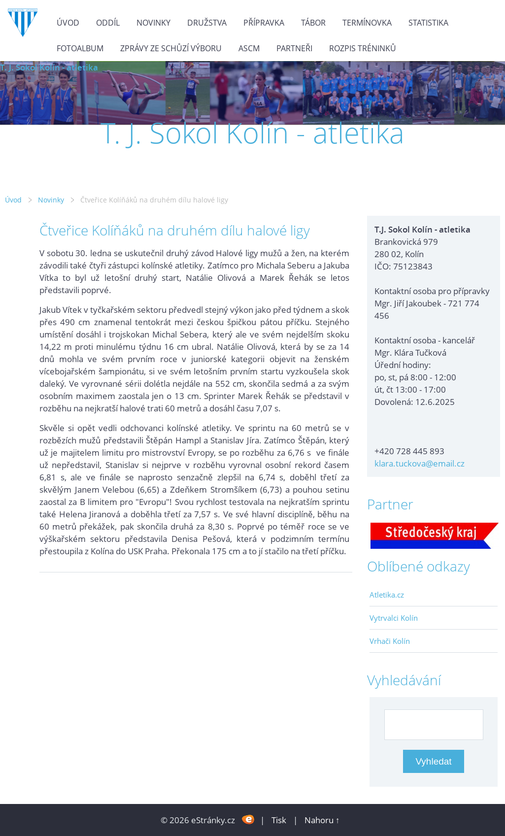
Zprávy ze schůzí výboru (171, 48)
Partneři (294, 48)
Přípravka (263, 22)
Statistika (428, 22)
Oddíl (108, 22)
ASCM (249, 48)
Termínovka (367, 22)
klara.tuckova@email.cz (419, 463)
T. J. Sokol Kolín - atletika (49, 67)
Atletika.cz (387, 595)
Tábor (313, 22)
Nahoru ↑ (322, 820)
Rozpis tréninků (362, 48)
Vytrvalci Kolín (394, 618)
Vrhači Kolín (390, 641)
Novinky (153, 22)
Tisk (278, 820)
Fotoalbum (80, 48)
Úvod (68, 22)
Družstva (207, 22)
